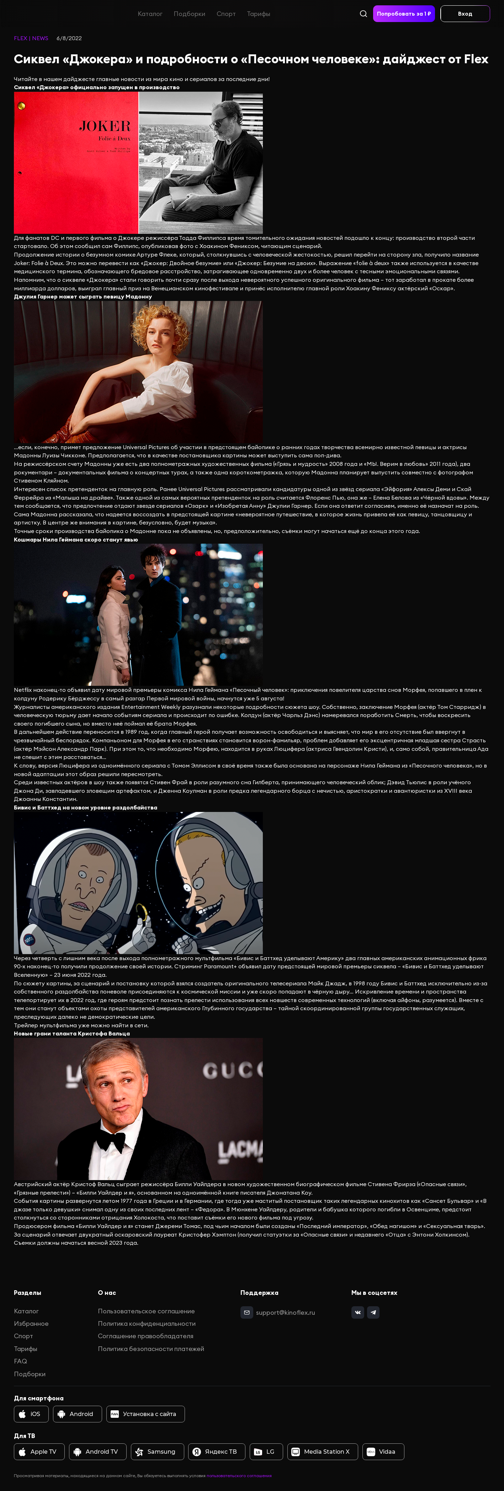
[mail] (247, 1312)
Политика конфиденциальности (147, 1323)
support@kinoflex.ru (285, 1312)
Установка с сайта (143, 1414)
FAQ (20, 1361)
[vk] (357, 1312)
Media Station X (320, 1452)
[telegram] (373, 1312)
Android (75, 1414)
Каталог (150, 14)
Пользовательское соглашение (146, 1311)
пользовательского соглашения (239, 1475)
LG (264, 1452)
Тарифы (258, 14)
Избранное (31, 1323)
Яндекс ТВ (214, 1452)
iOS (29, 1414)
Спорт (226, 14)
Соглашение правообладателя (145, 1336)
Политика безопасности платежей (151, 1349)
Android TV (95, 1452)
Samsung (155, 1452)
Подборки (189, 14)
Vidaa (381, 1452)
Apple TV (37, 1452)
